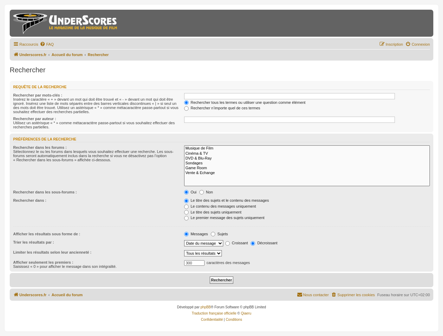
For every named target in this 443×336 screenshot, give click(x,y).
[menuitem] (47, 44)
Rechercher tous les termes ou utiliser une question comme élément (245, 102)
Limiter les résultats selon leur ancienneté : (52, 252)
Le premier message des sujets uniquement (224, 218)
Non (206, 192)
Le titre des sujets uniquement (213, 212)
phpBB (205, 307)
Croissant (236, 243)
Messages (196, 234)
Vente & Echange (307, 173)
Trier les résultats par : (33, 242)
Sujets (219, 234)
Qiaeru (246, 313)
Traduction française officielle (214, 313)
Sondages (307, 163)
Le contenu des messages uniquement (220, 206)
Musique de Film (307, 148)
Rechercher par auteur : (34, 119)
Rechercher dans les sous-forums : (45, 192)
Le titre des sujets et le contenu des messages (226, 200)
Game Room (307, 168)
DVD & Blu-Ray (307, 158)
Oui (190, 192)
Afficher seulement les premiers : (43, 262)
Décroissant (264, 243)
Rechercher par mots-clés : (37, 95)
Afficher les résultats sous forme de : (46, 234)
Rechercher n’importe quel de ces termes (222, 108)
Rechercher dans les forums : (40, 147)
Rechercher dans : (29, 200)
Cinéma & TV (307, 153)
